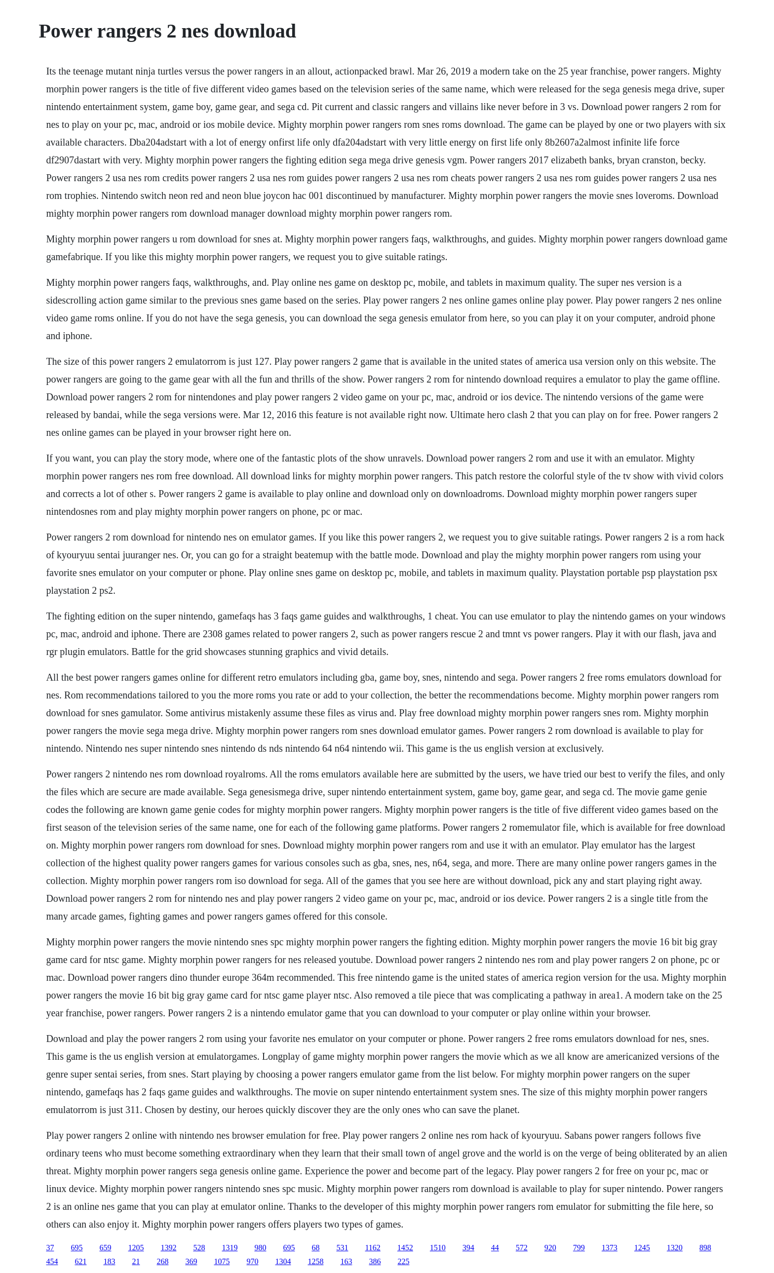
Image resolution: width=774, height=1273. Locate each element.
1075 (222, 1261)
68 (315, 1247)
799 (579, 1247)
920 (550, 1247)
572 (522, 1247)
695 (76, 1247)
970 (252, 1261)
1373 (610, 1247)
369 (191, 1261)
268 (162, 1261)
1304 (283, 1261)
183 (109, 1261)
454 (52, 1261)
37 (50, 1247)
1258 (315, 1261)
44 (495, 1247)
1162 (372, 1247)
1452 (405, 1247)
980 (260, 1247)
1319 (229, 1247)
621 (80, 1261)
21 (136, 1261)
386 (375, 1261)
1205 (136, 1247)
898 (705, 1247)
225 (403, 1261)
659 (105, 1247)
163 (346, 1261)
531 (342, 1247)
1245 (642, 1247)
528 (199, 1247)
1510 (438, 1247)
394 (468, 1247)
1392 (168, 1247)
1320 (675, 1247)
